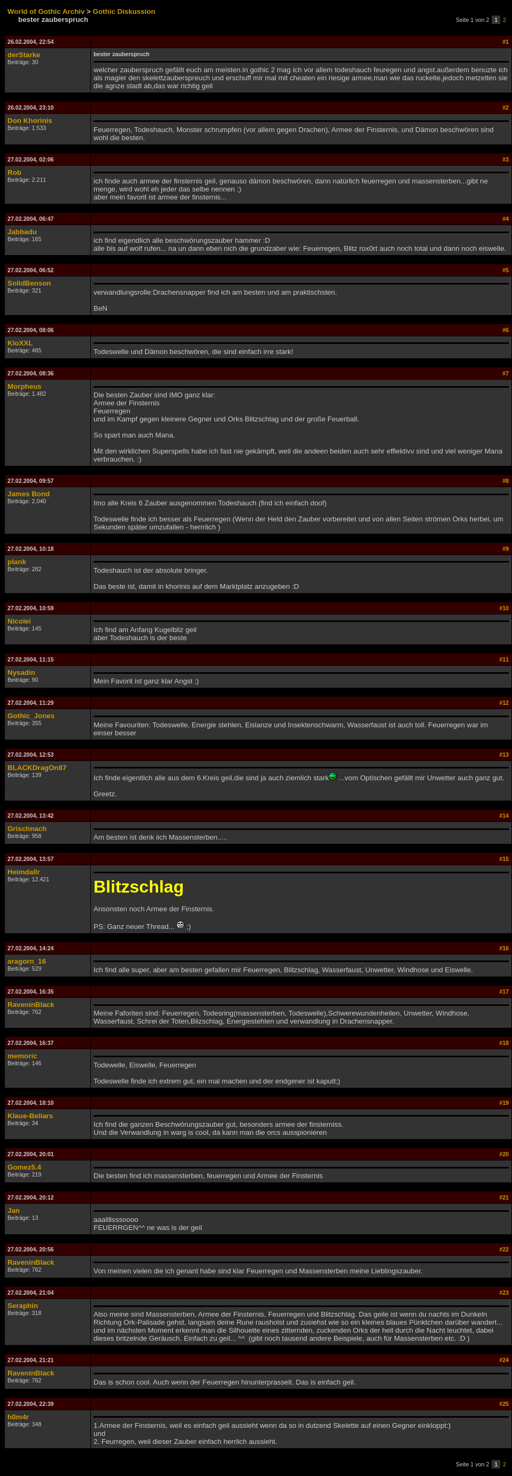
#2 (505, 107)
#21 (504, 1197)
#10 (504, 608)
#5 (505, 270)
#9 (505, 548)
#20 (504, 1154)
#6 (505, 330)
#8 (505, 481)
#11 (504, 659)
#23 (504, 1292)
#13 (504, 754)
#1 (505, 42)
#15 (504, 859)
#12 (504, 702)
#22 (504, 1249)
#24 (504, 1360)
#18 (504, 1043)
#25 (504, 1404)
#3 (505, 159)
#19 (504, 1103)
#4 (505, 219)
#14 (504, 815)
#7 (505, 373)
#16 (504, 948)
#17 (504, 991)
